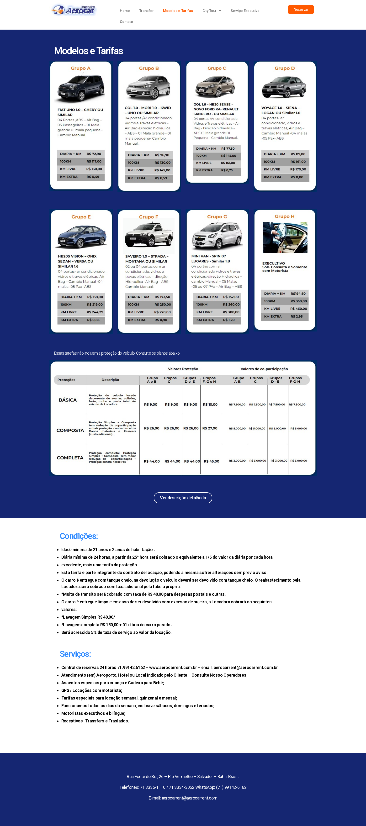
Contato (126, 22)
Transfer (146, 11)
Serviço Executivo (245, 11)
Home (125, 11)
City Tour (211, 11)
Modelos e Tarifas (178, 11)
